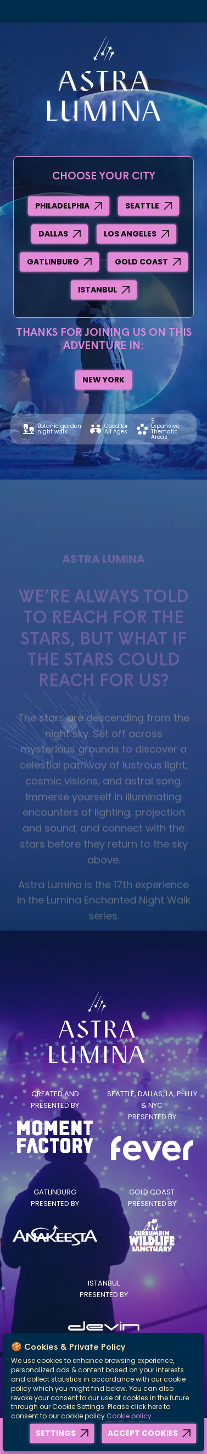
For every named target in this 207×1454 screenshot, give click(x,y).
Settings (56, 1433)
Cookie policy (129, 1416)
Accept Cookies (143, 1433)
